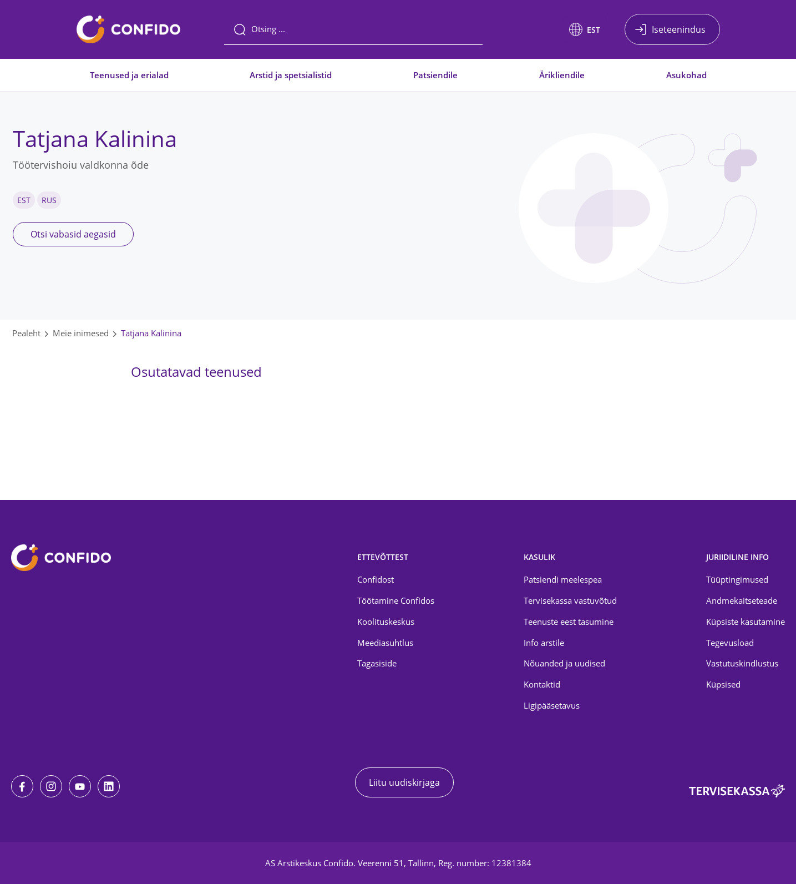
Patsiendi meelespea (563, 579)
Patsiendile (435, 74)
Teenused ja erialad (129, 74)
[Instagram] (51, 786)
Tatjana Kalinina (151, 333)
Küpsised (723, 684)
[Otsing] (353, 29)
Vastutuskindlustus (742, 663)
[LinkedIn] (109, 786)
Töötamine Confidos (395, 600)
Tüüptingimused (737, 579)
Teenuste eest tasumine (569, 621)
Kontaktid (542, 684)
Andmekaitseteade (741, 600)
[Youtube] (80, 786)
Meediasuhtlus (385, 642)
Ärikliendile (562, 74)
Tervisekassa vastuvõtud (570, 600)
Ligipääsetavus (552, 705)
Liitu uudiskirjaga (404, 782)
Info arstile (544, 642)
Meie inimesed (81, 333)
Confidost (375, 579)
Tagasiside (377, 663)
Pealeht (26, 333)
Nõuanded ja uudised (564, 663)
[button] (584, 29)
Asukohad (686, 74)
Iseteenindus (679, 29)
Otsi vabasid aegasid (73, 234)
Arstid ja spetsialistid (291, 74)
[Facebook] (22, 786)
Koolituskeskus (385, 621)
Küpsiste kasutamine (745, 621)
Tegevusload (730, 642)
